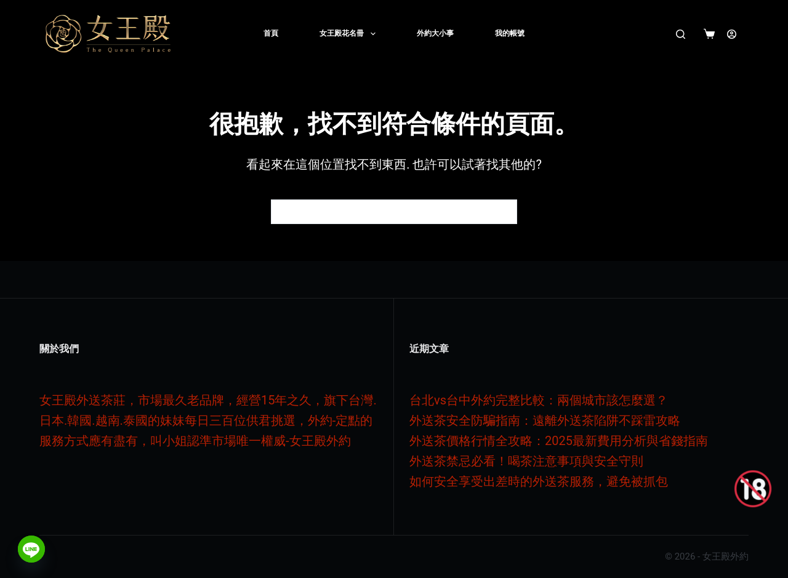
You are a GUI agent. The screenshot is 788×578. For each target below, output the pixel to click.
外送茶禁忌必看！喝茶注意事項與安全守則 (526, 461)
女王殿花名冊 (350, 33)
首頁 (270, 33)
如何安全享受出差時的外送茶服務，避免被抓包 (538, 481)
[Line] (31, 549)
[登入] (731, 34)
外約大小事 (435, 33)
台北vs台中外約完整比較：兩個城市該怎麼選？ (538, 400)
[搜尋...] (381, 211)
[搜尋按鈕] (504, 211)
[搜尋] (680, 34)
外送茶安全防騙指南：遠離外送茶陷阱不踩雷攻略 (544, 420)
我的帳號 (510, 33)
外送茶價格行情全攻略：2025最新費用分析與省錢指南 (558, 440)
